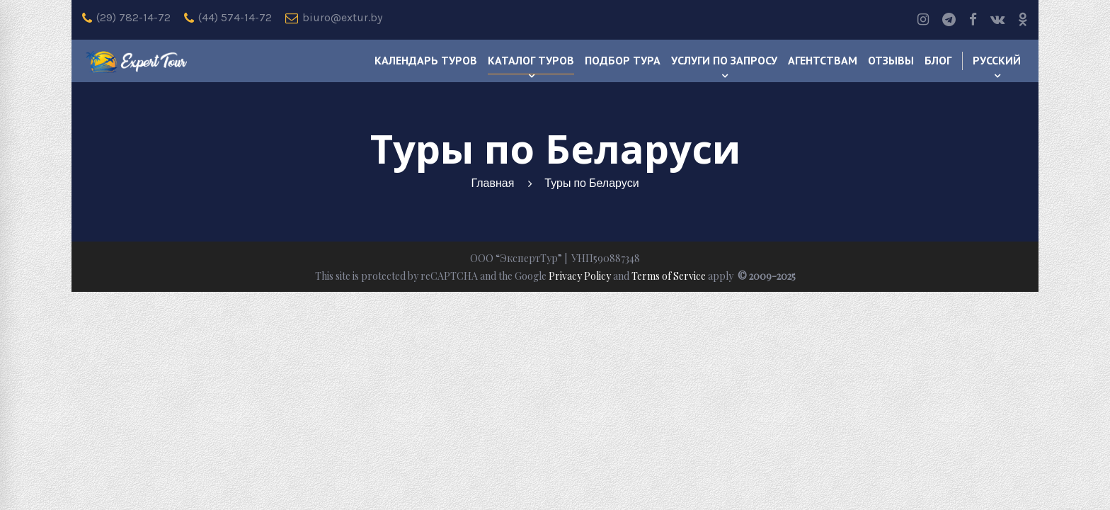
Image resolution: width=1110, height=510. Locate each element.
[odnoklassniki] (1023, 20)
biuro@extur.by (333, 18)
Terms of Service (668, 276)
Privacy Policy (580, 276)
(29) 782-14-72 (126, 18)
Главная (492, 183)
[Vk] (997, 20)
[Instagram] (923, 20)
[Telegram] (949, 20)
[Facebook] (973, 20)
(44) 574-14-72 (228, 18)
